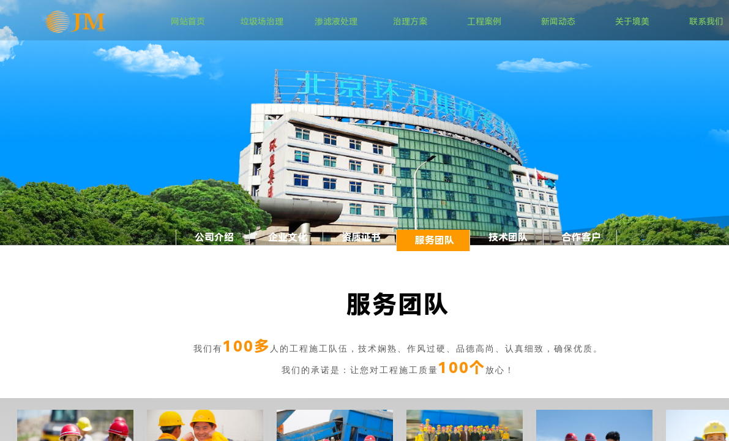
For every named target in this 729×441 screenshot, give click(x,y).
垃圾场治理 (262, 21)
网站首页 (188, 21)
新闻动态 (558, 21)
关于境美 (632, 21)
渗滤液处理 (336, 21)
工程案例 (484, 21)
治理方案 (410, 21)
